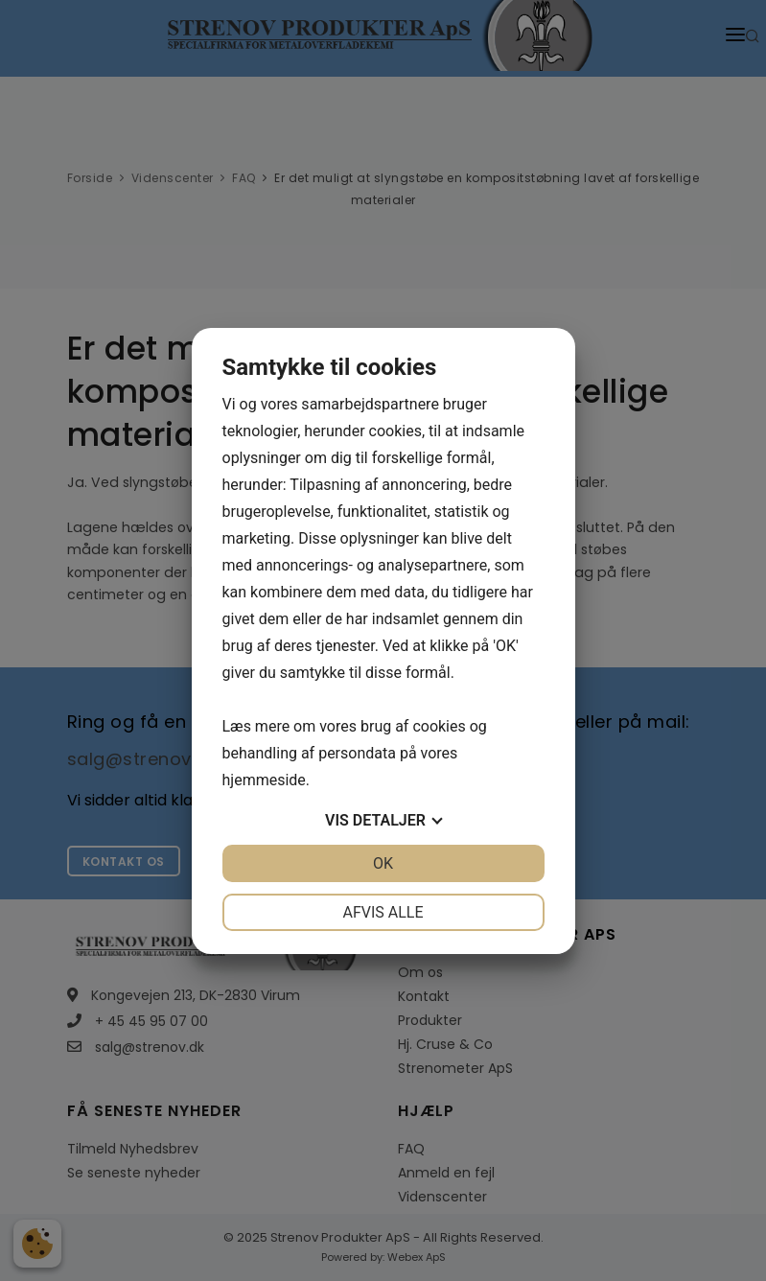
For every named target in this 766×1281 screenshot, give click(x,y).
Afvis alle (382, 912)
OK (383, 863)
